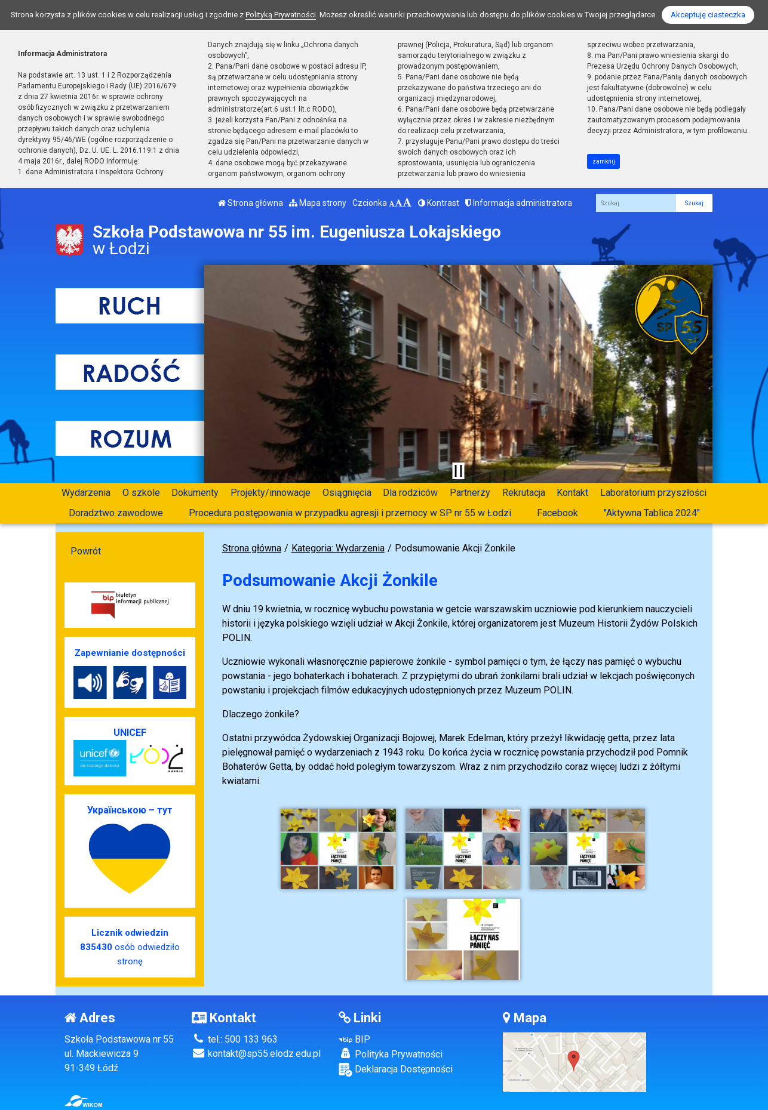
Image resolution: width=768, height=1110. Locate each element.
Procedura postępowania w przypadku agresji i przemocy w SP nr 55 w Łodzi (350, 513)
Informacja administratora (518, 203)
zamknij (603, 161)
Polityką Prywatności (280, 14)
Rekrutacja (523, 492)
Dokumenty (195, 492)
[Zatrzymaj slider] (458, 471)
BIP (354, 1039)
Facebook (557, 513)
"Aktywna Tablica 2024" (652, 513)
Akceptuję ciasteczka (708, 14)
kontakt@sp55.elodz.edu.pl (256, 1053)
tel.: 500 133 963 (235, 1039)
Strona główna (250, 203)
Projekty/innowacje (271, 492)
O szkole (141, 492)
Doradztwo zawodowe (116, 513)
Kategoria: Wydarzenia (338, 548)
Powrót (85, 551)
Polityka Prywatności (391, 1054)
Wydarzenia (86, 492)
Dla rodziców (410, 492)
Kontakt (572, 492)
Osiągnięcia (346, 492)
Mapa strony (317, 203)
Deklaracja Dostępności (396, 1070)
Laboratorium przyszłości (653, 492)
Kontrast (438, 203)
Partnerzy (470, 492)
